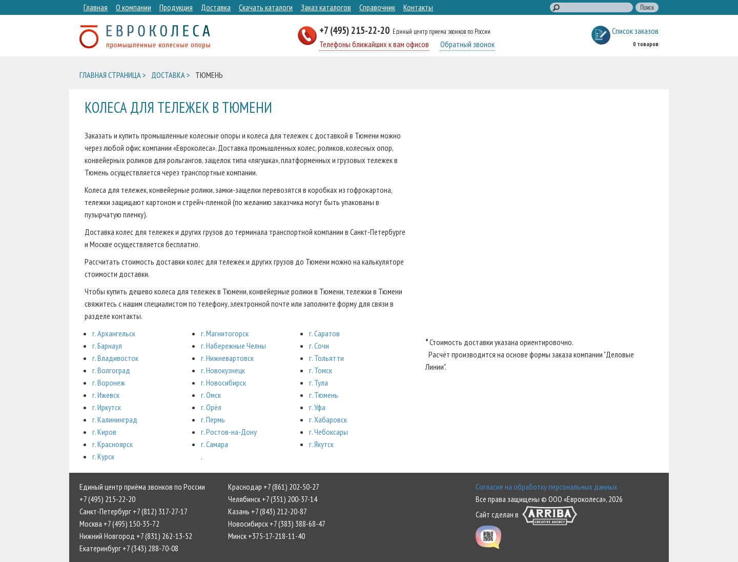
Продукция (176, 7)
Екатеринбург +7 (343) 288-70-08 (128, 548)
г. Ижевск (105, 395)
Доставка (216, 7)
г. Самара (214, 444)
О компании (133, 7)
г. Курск (103, 456)
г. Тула (318, 382)
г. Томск (320, 370)
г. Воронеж (108, 382)
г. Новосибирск (223, 382)
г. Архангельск (113, 333)
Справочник (377, 7)
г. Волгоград (111, 370)
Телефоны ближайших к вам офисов (374, 44)
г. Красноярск (112, 444)
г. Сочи (319, 345)
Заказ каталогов (326, 7)
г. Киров (104, 432)
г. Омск (211, 395)
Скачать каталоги (266, 7)
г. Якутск (321, 444)
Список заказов (635, 31)
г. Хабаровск (328, 419)
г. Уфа (317, 407)
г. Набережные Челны (233, 345)
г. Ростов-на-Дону (229, 432)
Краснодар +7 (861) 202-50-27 (273, 486)
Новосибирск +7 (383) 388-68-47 (276, 523)
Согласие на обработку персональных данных (547, 486)
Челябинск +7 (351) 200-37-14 (272, 499)
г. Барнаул (107, 345)
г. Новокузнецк (223, 370)
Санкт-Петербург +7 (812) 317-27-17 (133, 511)
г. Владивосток (115, 358)
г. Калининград (114, 419)
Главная (96, 7)
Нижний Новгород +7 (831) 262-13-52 (135, 536)
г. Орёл (211, 407)
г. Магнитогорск (225, 333)
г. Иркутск (106, 407)
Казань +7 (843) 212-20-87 (267, 511)
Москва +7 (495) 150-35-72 (119, 523)
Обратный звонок (467, 44)
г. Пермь (213, 419)
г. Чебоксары (328, 432)
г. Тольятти (326, 358)
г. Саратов (324, 333)
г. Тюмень (323, 395)
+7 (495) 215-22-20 (355, 30)
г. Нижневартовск (227, 358)
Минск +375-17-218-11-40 (266, 536)
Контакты (418, 7)
